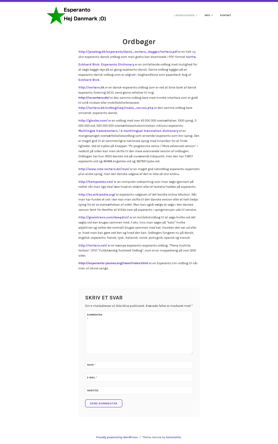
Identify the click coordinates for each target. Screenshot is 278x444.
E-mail (92, 377)
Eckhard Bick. (89, 80)
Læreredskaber (184, 15)
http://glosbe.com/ (93, 120)
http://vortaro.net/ (92, 245)
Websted (92, 390)
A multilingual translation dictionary (149, 131)
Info (207, 15)
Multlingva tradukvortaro (98, 131)
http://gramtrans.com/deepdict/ (103, 217)
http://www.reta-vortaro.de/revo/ (103, 169)
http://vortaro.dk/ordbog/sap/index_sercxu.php (116, 108)
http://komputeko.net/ (95, 182)
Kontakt (225, 15)
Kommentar (94, 316)
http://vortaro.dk (91, 87)
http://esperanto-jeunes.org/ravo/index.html (113, 263)
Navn (91, 364)
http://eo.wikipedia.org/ (96, 194)
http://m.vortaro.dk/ (94, 98)
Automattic (173, 437)
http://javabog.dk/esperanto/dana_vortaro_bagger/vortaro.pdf (127, 52)
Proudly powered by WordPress (117, 437)
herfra (191, 57)
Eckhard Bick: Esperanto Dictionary (106, 64)
